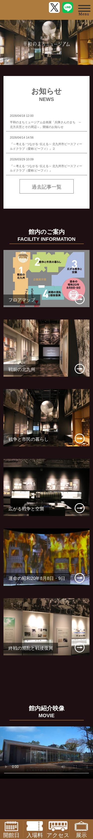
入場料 (35, 829)
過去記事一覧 (47, 187)
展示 (81, 829)
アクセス (58, 829)
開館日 (11, 829)
